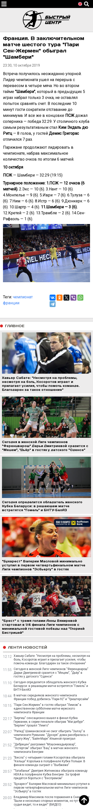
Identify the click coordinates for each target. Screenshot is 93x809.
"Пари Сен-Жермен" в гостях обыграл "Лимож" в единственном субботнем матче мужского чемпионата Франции (47, 708)
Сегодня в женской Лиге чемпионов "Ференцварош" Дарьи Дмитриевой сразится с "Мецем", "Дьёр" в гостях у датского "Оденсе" (51, 672)
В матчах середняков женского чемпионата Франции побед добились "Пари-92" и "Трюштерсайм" (51, 697)
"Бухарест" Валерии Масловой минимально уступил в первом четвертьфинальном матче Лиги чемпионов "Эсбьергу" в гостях (52, 787)
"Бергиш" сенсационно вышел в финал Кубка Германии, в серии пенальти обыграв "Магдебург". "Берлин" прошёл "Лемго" (49, 721)
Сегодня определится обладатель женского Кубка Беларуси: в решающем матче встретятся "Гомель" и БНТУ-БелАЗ (51, 685)
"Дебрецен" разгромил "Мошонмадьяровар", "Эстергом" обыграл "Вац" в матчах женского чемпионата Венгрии (46, 748)
